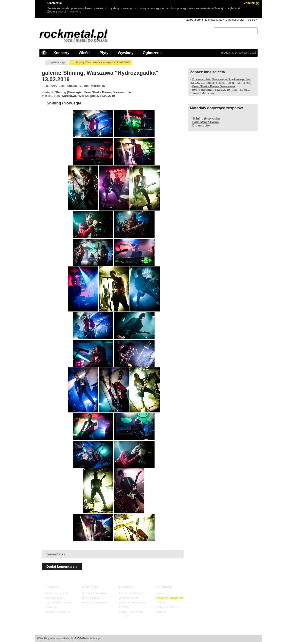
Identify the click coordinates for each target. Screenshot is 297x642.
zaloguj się (193, 19)
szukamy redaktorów (170, 598)
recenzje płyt (53, 598)
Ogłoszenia (152, 53)
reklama (161, 602)
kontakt (161, 611)
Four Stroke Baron (205, 122)
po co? (252, 19)
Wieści (84, 53)
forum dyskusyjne (131, 593)
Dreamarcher (201, 125)
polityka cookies (167, 607)
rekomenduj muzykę (132, 602)
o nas (159, 593)
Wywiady (125, 53)
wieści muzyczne (56, 593)
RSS (127, 616)
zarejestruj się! (235, 19)
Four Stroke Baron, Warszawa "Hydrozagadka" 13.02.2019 (212, 87)
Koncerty (61, 53)
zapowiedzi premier (58, 602)
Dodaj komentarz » (61, 566)
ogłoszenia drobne (57, 611)
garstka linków (128, 598)
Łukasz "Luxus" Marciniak (86, 86)
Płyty (104, 53)
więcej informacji (69, 11)
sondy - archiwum (131, 611)
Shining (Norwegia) (65, 103)
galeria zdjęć (58, 62)
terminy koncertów (94, 593)
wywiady (51, 607)
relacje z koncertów (95, 602)
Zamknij (249, 3)
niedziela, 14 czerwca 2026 (238, 52)
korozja (124, 607)
